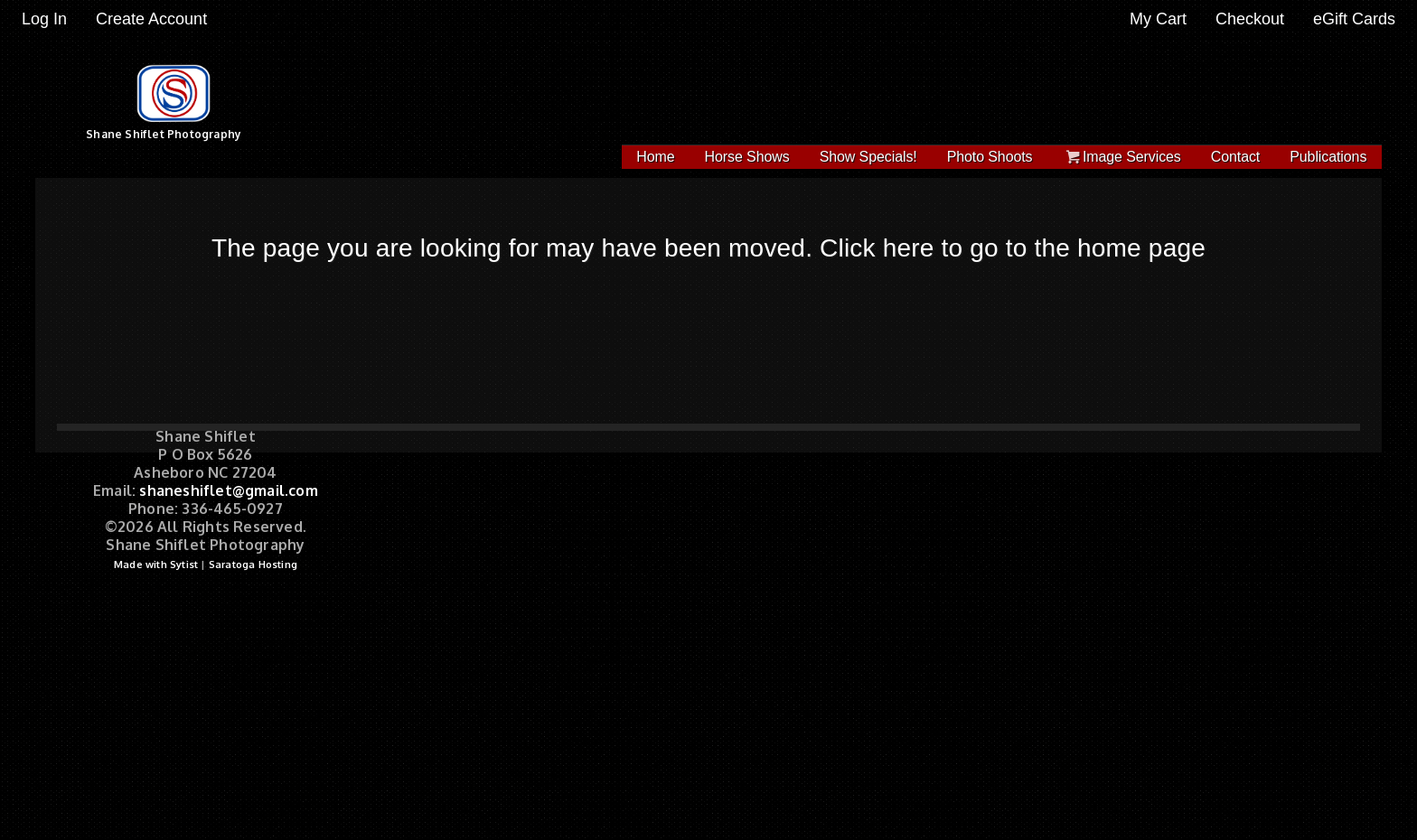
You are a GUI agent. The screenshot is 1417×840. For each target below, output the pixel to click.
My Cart (1160, 19)
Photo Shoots (990, 156)
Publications (1328, 156)
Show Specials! (868, 156)
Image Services (1122, 156)
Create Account (151, 19)
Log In (44, 19)
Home (655, 156)
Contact (1235, 156)
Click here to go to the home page (1013, 248)
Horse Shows (747, 156)
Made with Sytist (156, 564)
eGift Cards (1354, 19)
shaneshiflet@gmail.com (228, 490)
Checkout (1249, 19)
